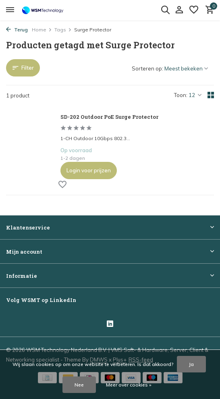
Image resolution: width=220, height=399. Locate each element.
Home (42, 30)
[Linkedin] (110, 324)
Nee (79, 385)
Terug (17, 30)
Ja (191, 364)
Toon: (180, 95)
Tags (63, 30)
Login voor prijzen (88, 170)
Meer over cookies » (129, 385)
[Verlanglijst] (193, 10)
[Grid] (211, 95)
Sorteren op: (147, 68)
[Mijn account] (179, 10)
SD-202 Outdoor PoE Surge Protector (109, 117)
